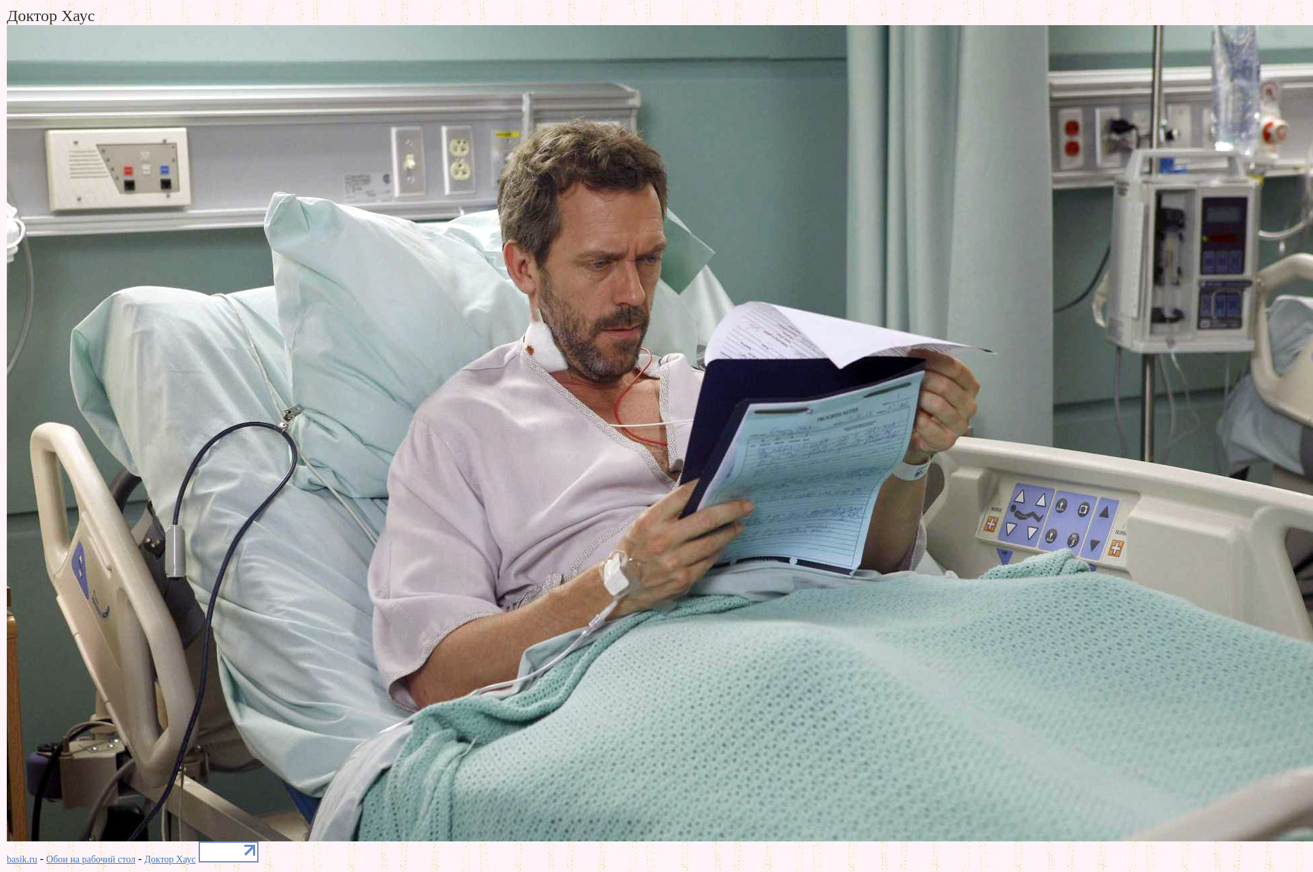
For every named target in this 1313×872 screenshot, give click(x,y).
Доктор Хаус (169, 859)
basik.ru (22, 859)
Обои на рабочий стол (90, 859)
